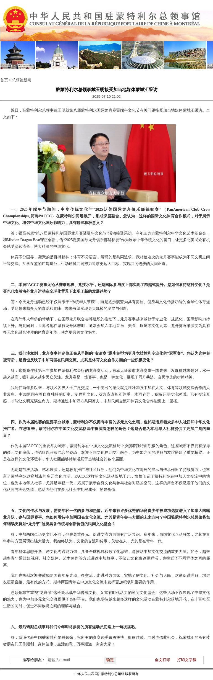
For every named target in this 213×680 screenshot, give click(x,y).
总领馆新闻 (21, 80)
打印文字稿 (186, 660)
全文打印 (162, 660)
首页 (4, 80)
